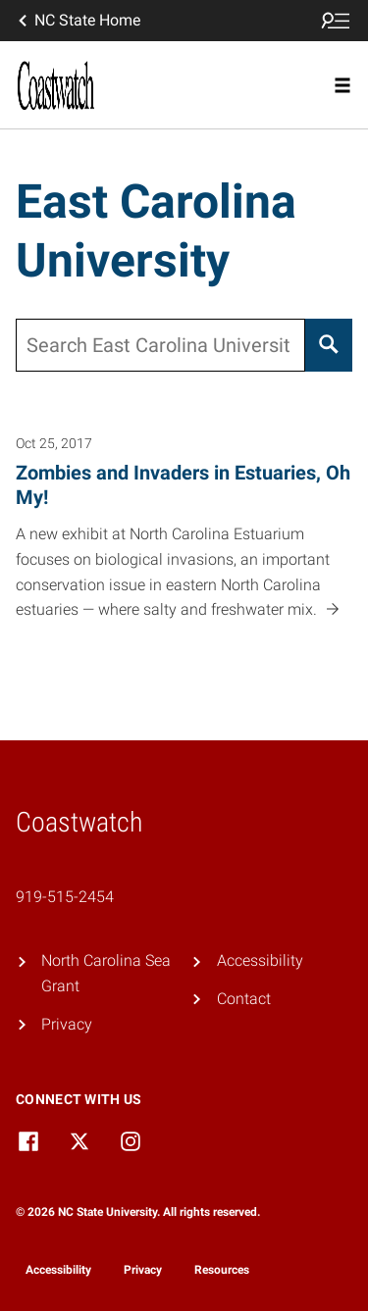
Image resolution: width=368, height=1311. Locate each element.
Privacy (66, 1024)
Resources (221, 1270)
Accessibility (260, 960)
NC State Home (77, 20)
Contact (244, 998)
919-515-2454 (65, 896)
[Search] (328, 345)
